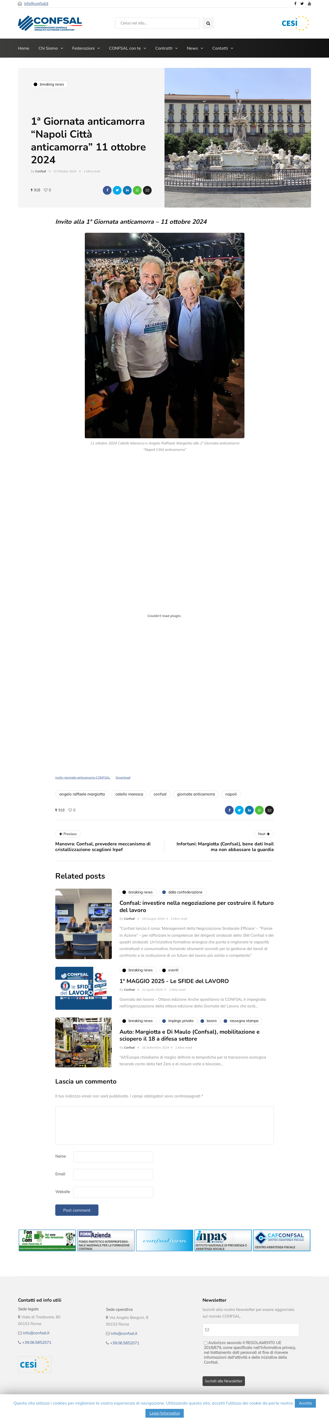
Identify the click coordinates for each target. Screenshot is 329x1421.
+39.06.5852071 (36, 1342)
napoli (231, 794)
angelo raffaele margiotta (82, 794)
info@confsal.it (36, 3)
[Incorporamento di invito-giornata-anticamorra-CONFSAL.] (164, 615)
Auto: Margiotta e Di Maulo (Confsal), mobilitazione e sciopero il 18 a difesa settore (190, 1060)
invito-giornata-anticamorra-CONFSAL (82, 777)
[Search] (157, 23)
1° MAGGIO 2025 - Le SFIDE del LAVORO (174, 1006)
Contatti (220, 48)
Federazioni (83, 48)
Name (60, 1156)
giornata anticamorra (196, 794)
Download (123, 777)
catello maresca (129, 794)
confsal (160, 794)
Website (62, 1191)
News (192, 48)
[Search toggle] (208, 23)
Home (23, 48)
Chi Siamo (48, 48)
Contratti (163, 48)
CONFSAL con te (125, 48)
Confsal (40, 171)
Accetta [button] (305, 1403)
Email (60, 1174)
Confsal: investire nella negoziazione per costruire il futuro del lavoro (197, 931)
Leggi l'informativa (165, 1413)
